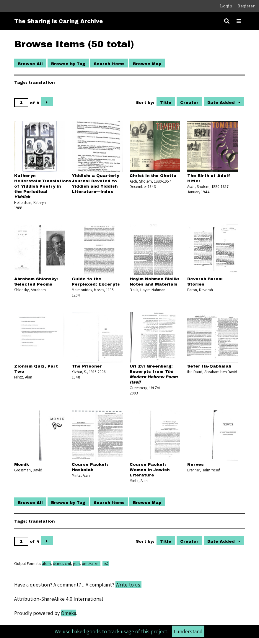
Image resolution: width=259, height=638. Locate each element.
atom (46, 563)
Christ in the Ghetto (153, 175)
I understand (188, 631)
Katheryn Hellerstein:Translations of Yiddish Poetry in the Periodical (42, 186)
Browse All (30, 64)
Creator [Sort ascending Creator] (189, 102)
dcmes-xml (62, 563)
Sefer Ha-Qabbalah (209, 366)
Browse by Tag (68, 64)
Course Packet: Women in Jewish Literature (150, 469)
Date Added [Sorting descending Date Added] (221, 102)
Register (246, 6)
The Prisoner (87, 366)
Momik (21, 464)
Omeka (68, 613)
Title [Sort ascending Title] (165, 102)
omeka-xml (91, 563)
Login (226, 6)
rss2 (105, 563)
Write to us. (128, 584)
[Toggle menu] (239, 21)
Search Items (109, 64)
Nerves (195, 464)
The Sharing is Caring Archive (58, 21)
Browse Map (147, 64)
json (76, 563)
